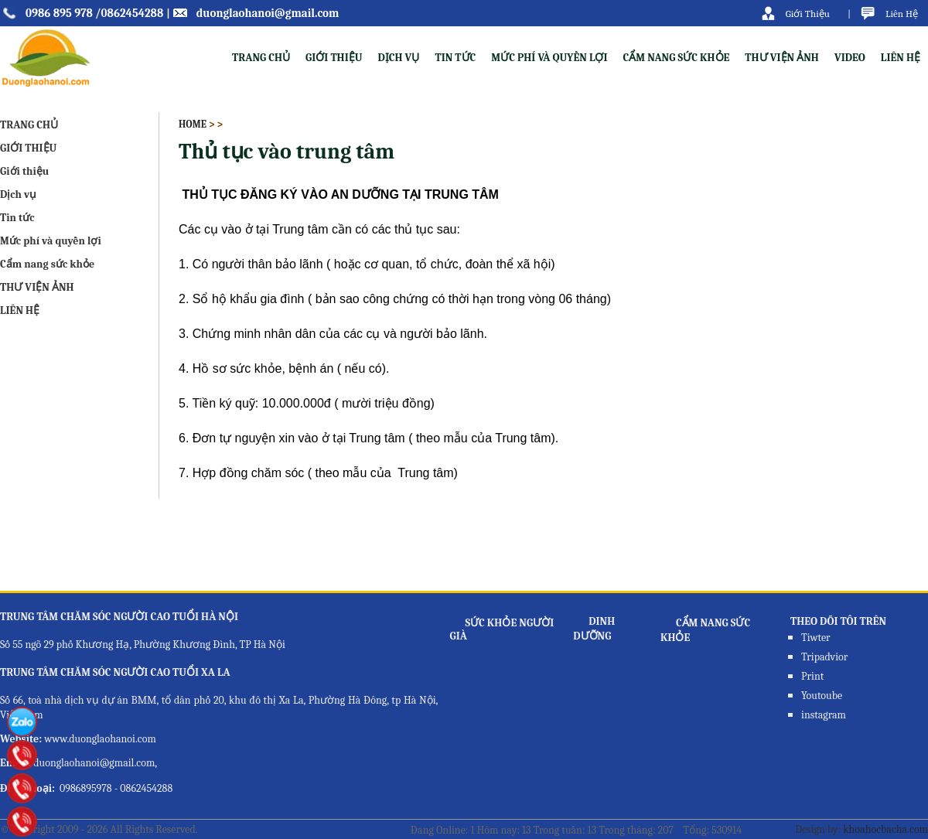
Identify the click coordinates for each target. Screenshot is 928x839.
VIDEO (849, 57)
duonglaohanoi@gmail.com (267, 13)
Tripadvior (824, 656)
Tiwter (816, 637)
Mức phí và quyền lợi (549, 57)
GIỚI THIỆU (28, 148)
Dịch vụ (398, 57)
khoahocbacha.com (885, 829)
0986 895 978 (59, 13)
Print (812, 676)
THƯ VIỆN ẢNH (782, 57)
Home (192, 124)
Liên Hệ (901, 13)
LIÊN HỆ (900, 57)
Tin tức (455, 57)
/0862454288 (129, 13)
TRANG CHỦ (261, 57)
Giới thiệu (333, 57)
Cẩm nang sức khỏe (676, 57)
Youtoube (821, 695)
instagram (823, 714)
